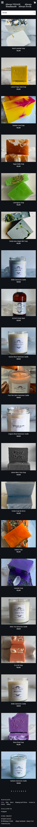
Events (3, 804)
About (12, 802)
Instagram (4, 811)
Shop (2, 802)
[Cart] (35, 2)
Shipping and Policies (21, 802)
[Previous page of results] (11, 791)
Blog (7, 802)
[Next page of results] (26, 791)
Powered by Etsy (5, 823)
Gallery (8, 804)
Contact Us (32, 802)
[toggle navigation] (2, 2)
